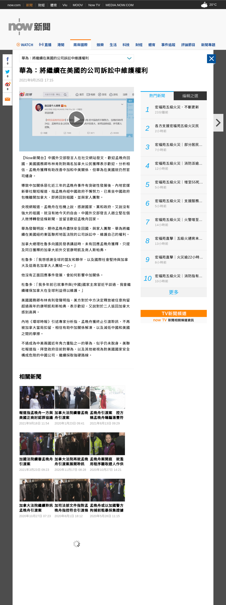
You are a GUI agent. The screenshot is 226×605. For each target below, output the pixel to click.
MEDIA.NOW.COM (120, 5)
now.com (14, 5)
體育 (53, 5)
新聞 (29, 5)
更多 (174, 292)
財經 (41, 5)
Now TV (94, 5)
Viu (64, 5)
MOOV (78, 5)
